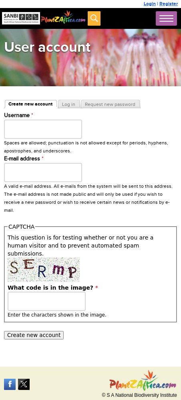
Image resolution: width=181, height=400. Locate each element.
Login (150, 4)
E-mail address (24, 159)
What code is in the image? (53, 287)
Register (168, 4)
